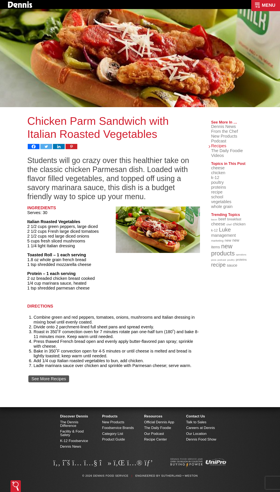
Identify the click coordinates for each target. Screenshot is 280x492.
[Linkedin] (59, 146)
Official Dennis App (159, 422)
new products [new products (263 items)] (223, 250)
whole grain (222, 206)
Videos (217, 155)
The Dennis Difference (69, 424)
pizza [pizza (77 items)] (213, 260)
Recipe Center (155, 439)
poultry (217, 182)
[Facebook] (33, 146)
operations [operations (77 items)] (241, 254)
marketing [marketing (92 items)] (217, 240)
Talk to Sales (196, 422)
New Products (224, 136)
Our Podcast (154, 434)
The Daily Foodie (227, 150)
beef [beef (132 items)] (222, 219)
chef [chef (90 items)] (229, 224)
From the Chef (224, 131)
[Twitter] (46, 146)
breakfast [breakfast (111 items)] (234, 219)
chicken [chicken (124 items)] (239, 224)
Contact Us (195, 416)
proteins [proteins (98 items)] (241, 259)
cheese (218, 168)
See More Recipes (49, 378)
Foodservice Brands (118, 428)
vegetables (221, 201)
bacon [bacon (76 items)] (214, 219)
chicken (218, 172)
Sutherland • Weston (179, 475)
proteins (218, 187)
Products (110, 416)
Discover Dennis (74, 416)
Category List (112, 434)
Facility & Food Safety (72, 433)
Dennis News (223, 126)
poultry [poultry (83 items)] (231, 259)
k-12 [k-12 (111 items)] (214, 230)
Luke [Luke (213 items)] (225, 229)
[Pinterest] (71, 146)
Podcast (218, 141)
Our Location (196, 434)
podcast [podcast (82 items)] (221, 259)
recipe (216, 192)
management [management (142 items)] (223, 235)
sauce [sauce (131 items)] (232, 265)
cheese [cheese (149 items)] (218, 223)
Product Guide (113, 439)
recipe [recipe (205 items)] (218, 265)
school (217, 197)
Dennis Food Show (201, 439)
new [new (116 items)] (228, 240)
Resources (153, 416)
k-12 (215, 177)
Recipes (218, 145)
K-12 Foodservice (74, 441)
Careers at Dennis (200, 428)
